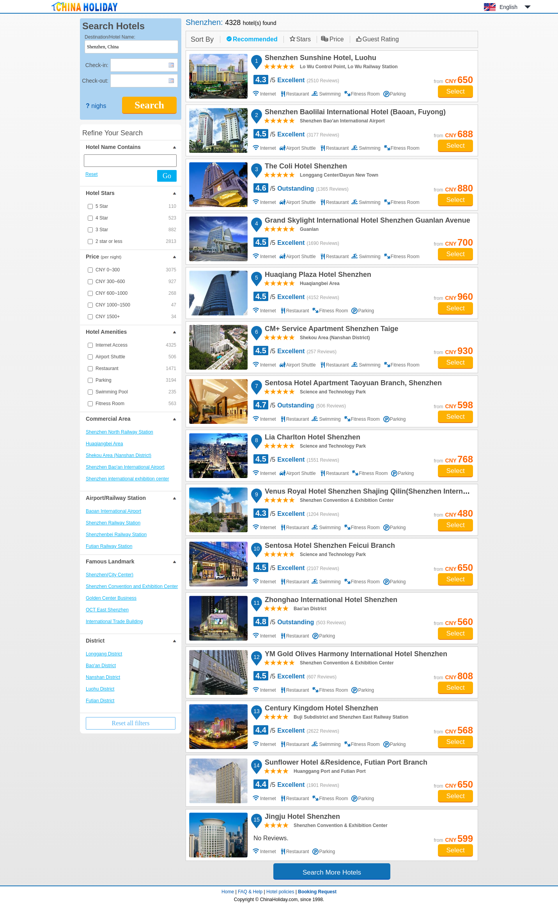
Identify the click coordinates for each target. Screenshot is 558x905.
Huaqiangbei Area (104, 443)
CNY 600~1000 (136, 293)
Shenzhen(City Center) (109, 574)
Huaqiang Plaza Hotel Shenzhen (316, 276)
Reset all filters (131, 723)
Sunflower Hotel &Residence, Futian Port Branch (344, 763)
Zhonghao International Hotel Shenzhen (329, 601)
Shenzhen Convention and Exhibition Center (132, 586)
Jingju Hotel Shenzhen (301, 818)
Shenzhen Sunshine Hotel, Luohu (319, 59)
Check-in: (96, 65)
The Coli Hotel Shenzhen (304, 167)
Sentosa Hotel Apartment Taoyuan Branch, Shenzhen (352, 384)
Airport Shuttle (136, 357)
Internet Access (136, 345)
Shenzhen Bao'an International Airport (125, 467)
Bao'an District (101, 665)
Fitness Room (136, 403)
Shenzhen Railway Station (113, 523)
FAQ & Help (250, 891)
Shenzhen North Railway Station (119, 432)
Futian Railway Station (109, 546)
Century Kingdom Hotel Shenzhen (320, 709)
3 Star (136, 230)
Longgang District (104, 654)
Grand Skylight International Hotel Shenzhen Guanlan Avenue (366, 221)
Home (227, 891)
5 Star (136, 206)
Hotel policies (280, 891)
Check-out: (95, 81)
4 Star (136, 218)
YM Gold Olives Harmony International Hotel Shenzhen (354, 655)
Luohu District (100, 689)
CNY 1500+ (136, 316)
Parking (136, 380)
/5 (296, 79)
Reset (91, 174)
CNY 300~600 (136, 281)
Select (455, 91)
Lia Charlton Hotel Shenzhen (311, 438)
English (508, 7)
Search (149, 105)
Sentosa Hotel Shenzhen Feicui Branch (328, 547)
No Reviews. (271, 838)
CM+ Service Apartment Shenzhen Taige (330, 330)
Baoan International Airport (113, 511)
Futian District (100, 700)
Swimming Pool (136, 392)
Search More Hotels (332, 872)
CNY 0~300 (136, 270)
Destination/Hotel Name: (110, 37)
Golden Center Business (111, 598)
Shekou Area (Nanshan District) (118, 455)
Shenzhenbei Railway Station (116, 534)
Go (167, 176)
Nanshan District (103, 677)
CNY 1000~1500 (136, 305)
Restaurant (136, 368)
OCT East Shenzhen (107, 610)
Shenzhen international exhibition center (127, 479)
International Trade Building (114, 621)
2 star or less (136, 241)
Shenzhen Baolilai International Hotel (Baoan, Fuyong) (354, 113)
